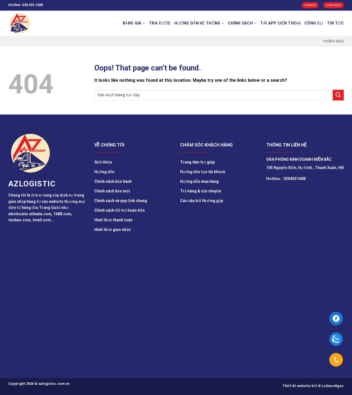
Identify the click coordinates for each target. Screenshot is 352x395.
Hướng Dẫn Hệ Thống (199, 23)
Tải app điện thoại (280, 23)
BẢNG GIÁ (134, 23)
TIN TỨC (335, 23)
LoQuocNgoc (333, 386)
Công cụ (313, 23)
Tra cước (159, 23)
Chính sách (242, 23)
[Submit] (338, 95)
